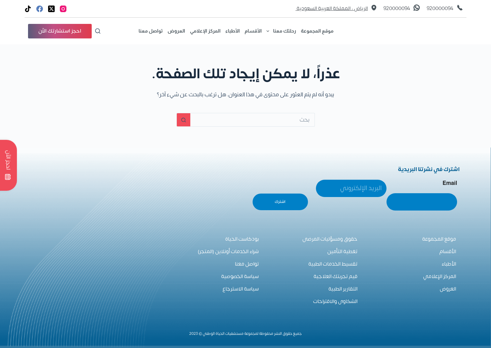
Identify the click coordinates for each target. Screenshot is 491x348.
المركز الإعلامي (205, 31)
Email (450, 183)
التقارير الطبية (342, 289)
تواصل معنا (150, 31)
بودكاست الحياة (242, 239)
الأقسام (253, 31)
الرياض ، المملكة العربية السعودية (331, 8)
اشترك (280, 201)
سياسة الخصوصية (240, 276)
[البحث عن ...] (252, 120)
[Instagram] (63, 9)
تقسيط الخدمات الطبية (332, 264)
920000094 (440, 8)
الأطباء (232, 31)
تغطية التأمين (342, 251)
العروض (176, 31)
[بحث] (97, 31)
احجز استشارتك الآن (59, 31)
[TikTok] (28, 9)
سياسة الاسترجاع (240, 289)
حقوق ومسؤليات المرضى (329, 239)
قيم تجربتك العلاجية (335, 276)
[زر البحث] (183, 120)
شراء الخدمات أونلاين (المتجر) (228, 251)
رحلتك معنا (280, 31)
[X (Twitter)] (51, 9)
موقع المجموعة (317, 31)
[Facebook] (39, 9)
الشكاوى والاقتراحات (335, 301)
